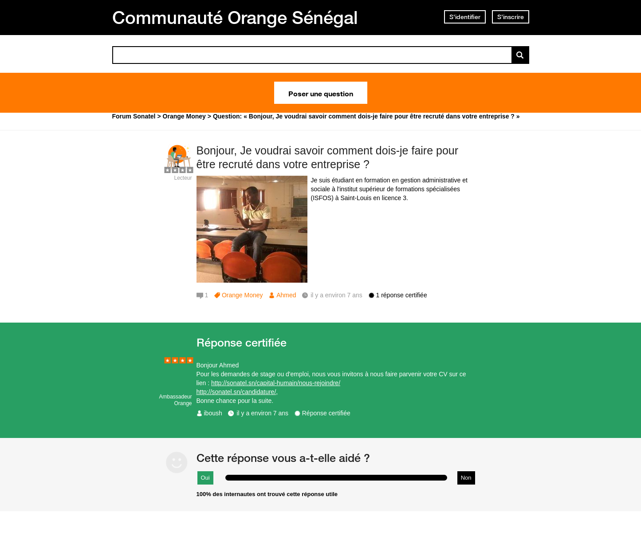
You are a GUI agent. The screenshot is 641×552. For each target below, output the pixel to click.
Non (466, 477)
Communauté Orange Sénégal (235, 17)
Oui (205, 477)
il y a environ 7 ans (262, 413)
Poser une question (320, 92)
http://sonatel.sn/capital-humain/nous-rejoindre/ (275, 382)
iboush (213, 413)
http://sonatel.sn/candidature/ (236, 391)
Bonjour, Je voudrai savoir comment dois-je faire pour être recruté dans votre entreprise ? (328, 157)
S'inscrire (510, 17)
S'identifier (464, 17)
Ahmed (286, 295)
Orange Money (242, 295)
